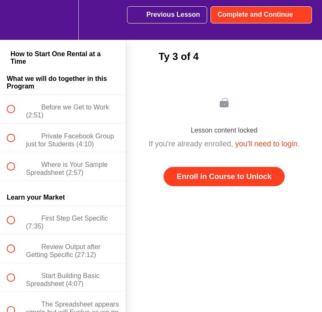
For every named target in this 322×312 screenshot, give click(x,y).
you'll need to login (266, 144)
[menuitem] (62, 20)
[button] (15, 20)
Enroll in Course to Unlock (224, 176)
